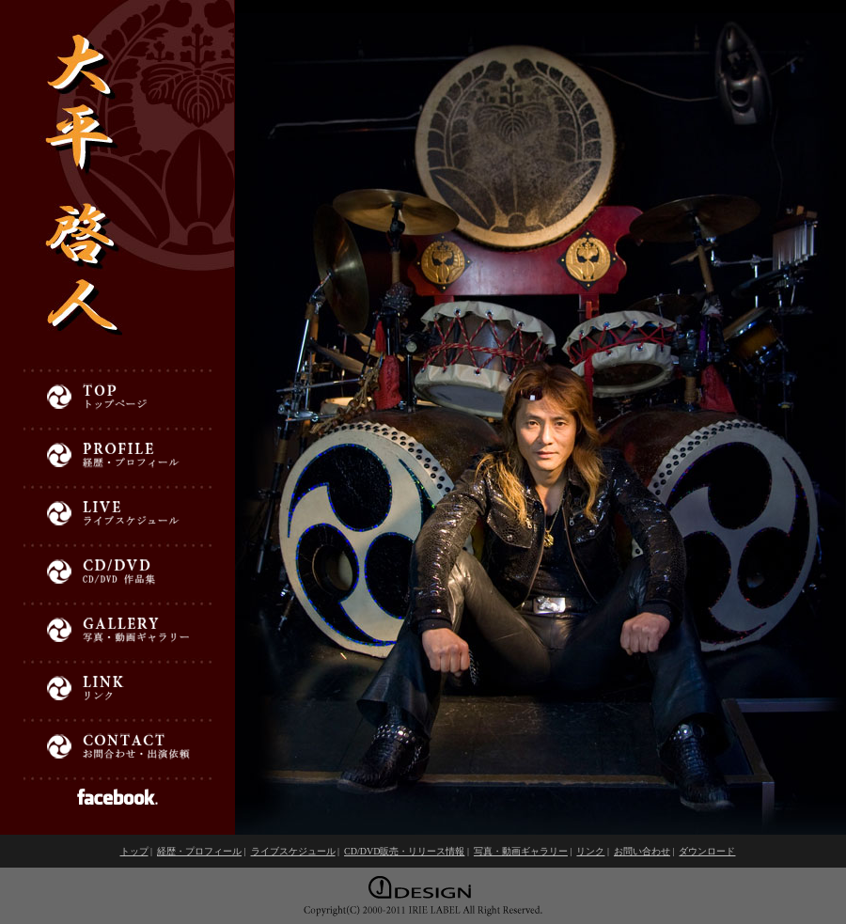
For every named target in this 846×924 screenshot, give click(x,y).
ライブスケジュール (293, 851)
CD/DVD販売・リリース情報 (404, 851)
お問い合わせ (642, 851)
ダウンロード (707, 851)
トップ (134, 851)
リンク (590, 851)
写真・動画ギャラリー (521, 851)
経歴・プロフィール (199, 851)
